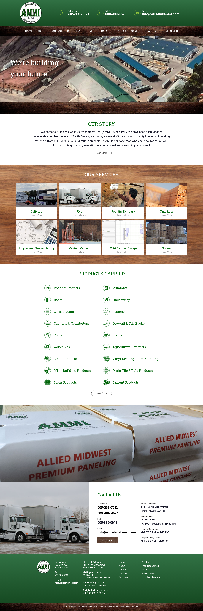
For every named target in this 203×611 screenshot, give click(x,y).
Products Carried (129, 31)
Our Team (73, 31)
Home (29, 31)
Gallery (152, 31)
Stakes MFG (170, 31)
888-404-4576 (115, 14)
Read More (101, 153)
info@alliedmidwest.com (160, 14)
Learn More (36, 215)
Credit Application (151, 577)
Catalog (106, 31)
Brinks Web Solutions (129, 607)
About (41, 31)
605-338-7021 (78, 14)
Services (90, 31)
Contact (56, 31)
